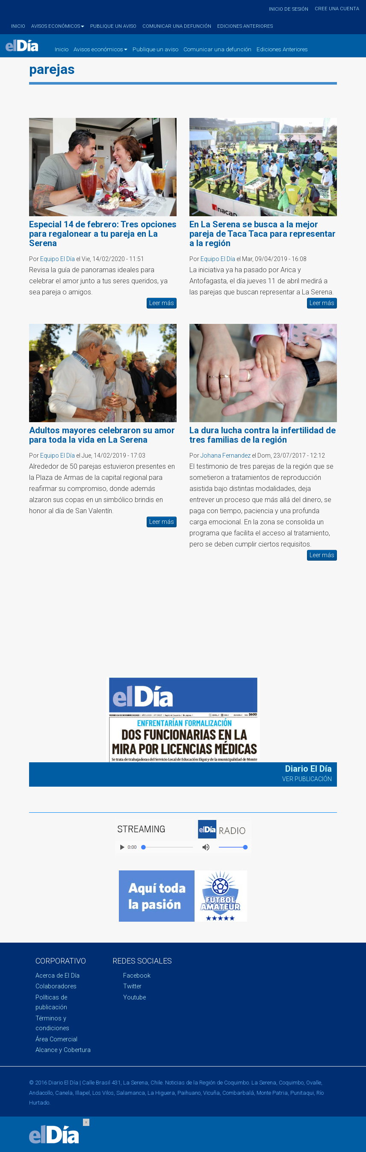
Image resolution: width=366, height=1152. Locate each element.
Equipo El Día (57, 259)
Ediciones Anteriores (245, 26)
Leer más (161, 303)
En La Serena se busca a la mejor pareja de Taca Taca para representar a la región (262, 233)
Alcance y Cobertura (63, 1050)
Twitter (132, 986)
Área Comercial (56, 1039)
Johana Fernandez (226, 455)
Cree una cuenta (337, 9)
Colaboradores (56, 986)
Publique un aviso (113, 26)
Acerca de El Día (57, 975)
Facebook (137, 975)
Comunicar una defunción (176, 26)
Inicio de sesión (288, 9)
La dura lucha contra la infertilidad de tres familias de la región (262, 435)
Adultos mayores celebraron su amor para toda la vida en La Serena (102, 435)
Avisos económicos (57, 26)
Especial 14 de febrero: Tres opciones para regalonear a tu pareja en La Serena (103, 233)
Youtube (134, 997)
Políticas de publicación (51, 1002)
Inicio (18, 26)
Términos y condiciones (52, 1023)
